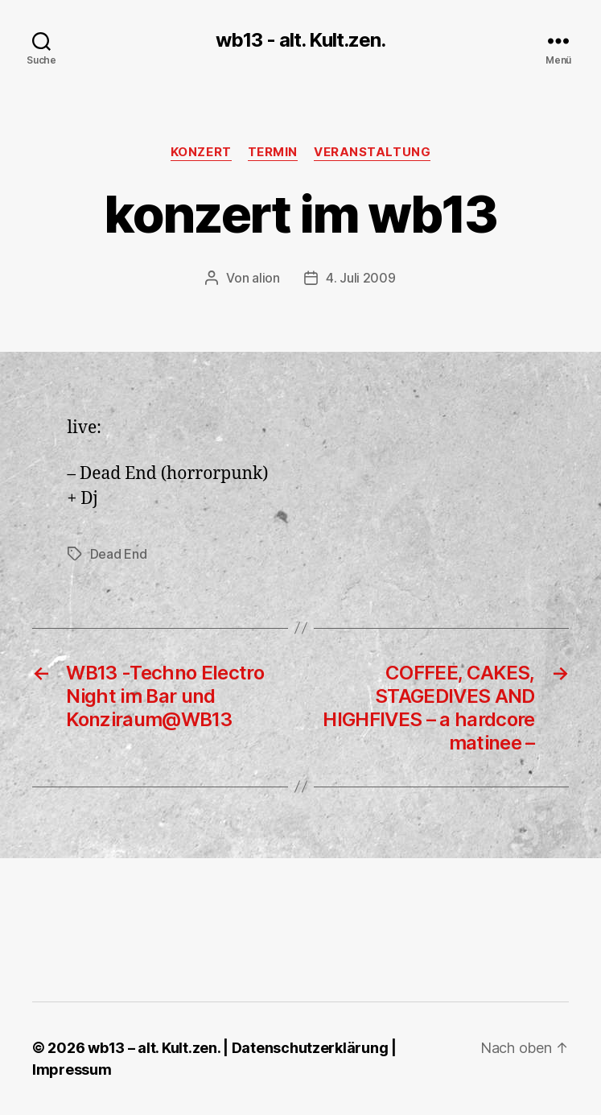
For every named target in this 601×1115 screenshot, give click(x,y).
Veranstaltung (372, 152)
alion (266, 278)
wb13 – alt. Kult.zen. (154, 1047)
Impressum (72, 1069)
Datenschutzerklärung (310, 1047)
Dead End (118, 554)
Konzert (201, 152)
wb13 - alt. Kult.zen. (300, 40)
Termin (273, 152)
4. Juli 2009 (361, 278)
